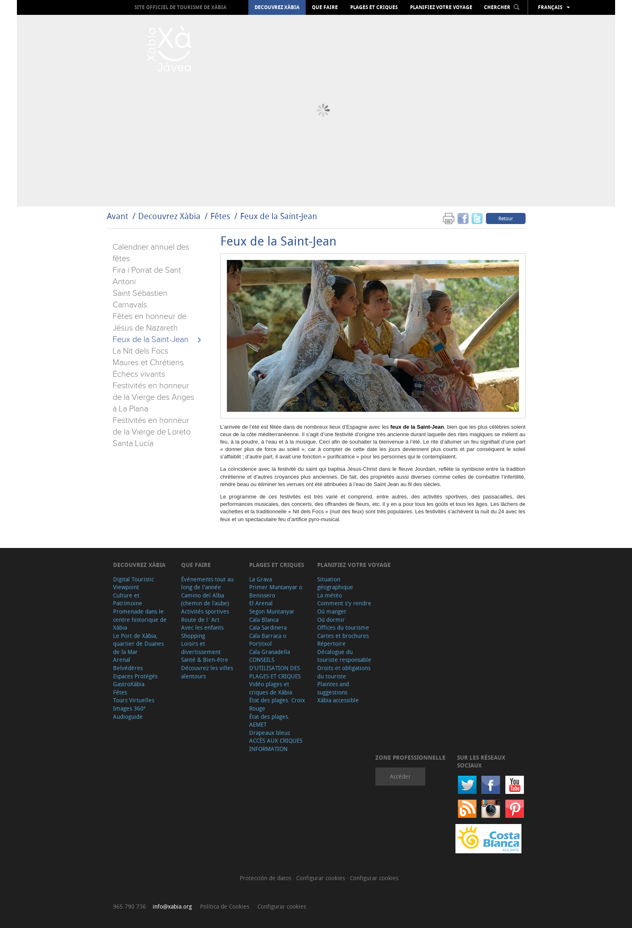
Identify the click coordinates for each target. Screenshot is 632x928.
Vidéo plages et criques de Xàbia (270, 688)
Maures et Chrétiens (148, 363)
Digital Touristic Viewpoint (133, 583)
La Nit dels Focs (140, 351)
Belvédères (128, 668)
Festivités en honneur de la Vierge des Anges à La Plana (153, 397)
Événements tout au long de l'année (207, 583)
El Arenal (261, 603)
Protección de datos (266, 878)
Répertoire (331, 643)
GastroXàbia (128, 684)
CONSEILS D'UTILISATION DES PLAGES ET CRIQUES (275, 668)
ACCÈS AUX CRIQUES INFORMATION (275, 745)
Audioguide (128, 716)
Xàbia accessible (338, 700)
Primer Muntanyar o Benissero (275, 591)
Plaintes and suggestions (333, 688)
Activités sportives (205, 611)
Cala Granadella (269, 652)
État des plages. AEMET (269, 721)
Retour (505, 218)
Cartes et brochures (343, 636)
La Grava (260, 579)
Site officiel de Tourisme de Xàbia (180, 7)
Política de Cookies (224, 906)
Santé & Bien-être (204, 660)
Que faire (325, 7)
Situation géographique (335, 583)
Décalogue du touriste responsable (344, 656)
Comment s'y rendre (344, 603)
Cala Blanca (263, 619)
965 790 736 (129, 906)
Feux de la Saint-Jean (278, 216)
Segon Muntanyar (272, 611)
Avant (117, 216)
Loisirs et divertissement (201, 648)
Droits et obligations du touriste (343, 672)
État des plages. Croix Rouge (277, 704)
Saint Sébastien (140, 293)
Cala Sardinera (268, 627)
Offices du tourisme (343, 627)
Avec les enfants (202, 627)
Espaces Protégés (135, 676)
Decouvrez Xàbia (277, 7)
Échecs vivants (139, 374)
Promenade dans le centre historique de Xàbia (140, 619)
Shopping (193, 636)
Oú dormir (331, 619)
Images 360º (129, 708)
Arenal (121, 660)
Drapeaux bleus (269, 733)
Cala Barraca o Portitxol (267, 640)
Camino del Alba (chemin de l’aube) (205, 599)
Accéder (400, 776)
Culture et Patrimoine (127, 599)
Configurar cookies (321, 878)
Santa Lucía (133, 444)
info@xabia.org (172, 906)
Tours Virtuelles (133, 700)
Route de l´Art (200, 619)
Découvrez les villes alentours (207, 672)
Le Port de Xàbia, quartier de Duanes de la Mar (138, 644)
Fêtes (221, 216)
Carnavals (130, 305)
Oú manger (332, 611)
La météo (329, 595)
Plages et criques (374, 7)
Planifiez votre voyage (441, 7)
